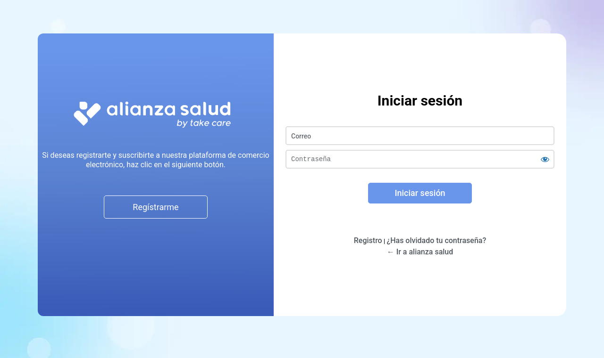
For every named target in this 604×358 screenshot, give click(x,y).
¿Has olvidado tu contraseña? (436, 240)
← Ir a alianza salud (420, 251)
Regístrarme (155, 207)
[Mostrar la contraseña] (545, 159)
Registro (368, 240)
